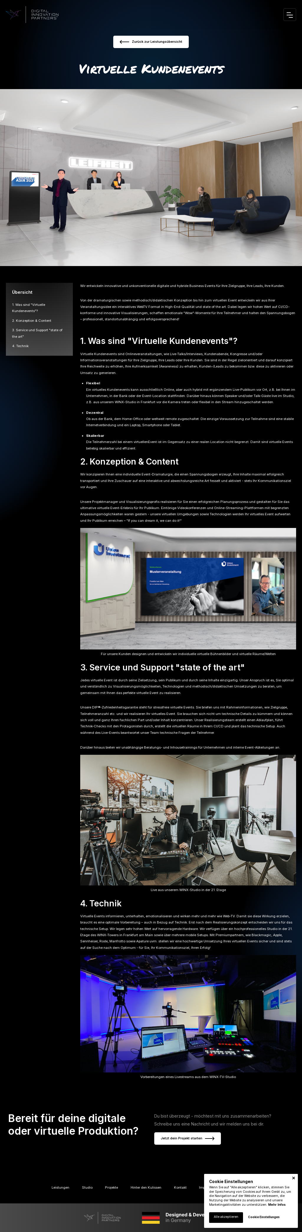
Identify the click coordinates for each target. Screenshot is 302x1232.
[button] (293, 1178)
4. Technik (20, 346)
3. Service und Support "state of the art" (162, 667)
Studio (87, 1187)
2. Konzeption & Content (31, 321)
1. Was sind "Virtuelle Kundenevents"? (158, 341)
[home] (32, 14)
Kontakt (180, 1187)
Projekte (111, 1187)
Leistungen (60, 1187)
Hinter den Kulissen (146, 1187)
